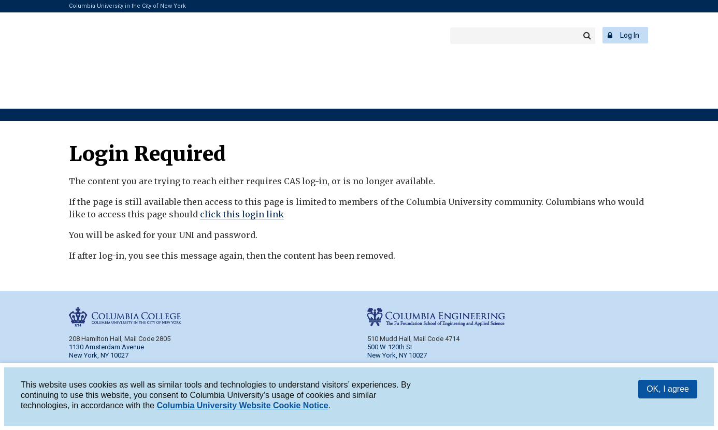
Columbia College (117, 35)
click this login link (242, 214)
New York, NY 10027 (397, 355)
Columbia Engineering (233, 35)
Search (587, 35)
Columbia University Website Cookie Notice (242, 407)
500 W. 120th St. (390, 347)
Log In (629, 35)
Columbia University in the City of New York (127, 6)
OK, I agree (668, 390)
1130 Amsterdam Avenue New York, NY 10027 (106, 351)
